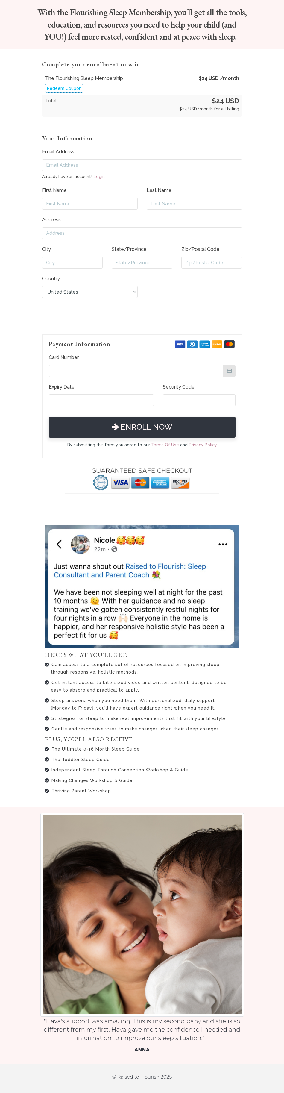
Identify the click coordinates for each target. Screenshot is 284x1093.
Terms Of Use (165, 444)
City (46, 249)
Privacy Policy (203, 444)
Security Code (179, 387)
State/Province (129, 249)
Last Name (159, 190)
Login (99, 176)
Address (51, 219)
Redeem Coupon (64, 88)
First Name (54, 190)
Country (51, 278)
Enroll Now (142, 426)
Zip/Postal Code (200, 249)
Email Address (58, 151)
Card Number (64, 357)
